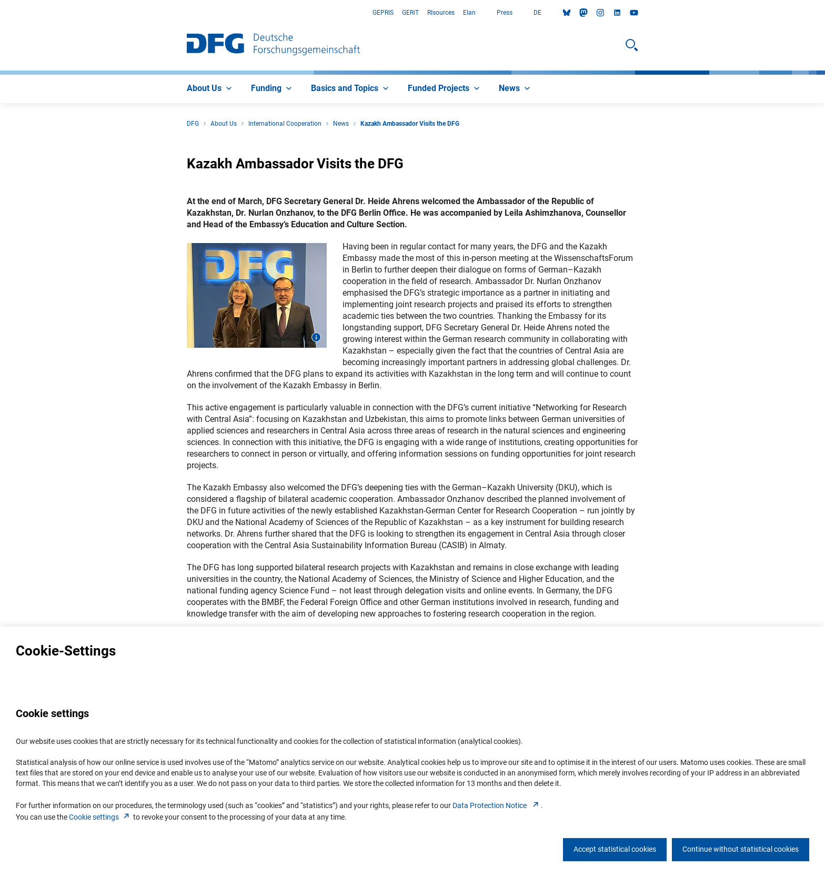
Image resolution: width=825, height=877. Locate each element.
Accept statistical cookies (615, 849)
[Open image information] (316, 337)
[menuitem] (210, 89)
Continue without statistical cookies (740, 849)
